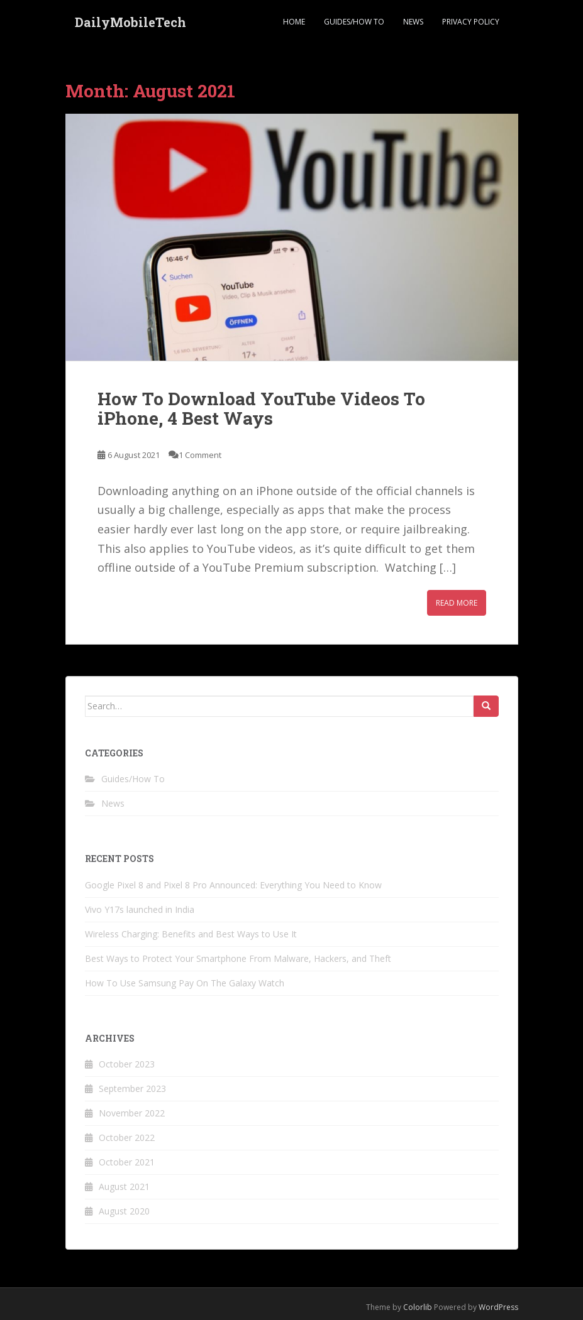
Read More (456, 602)
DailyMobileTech (130, 22)
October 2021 (127, 1162)
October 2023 (127, 1064)
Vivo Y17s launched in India (139, 909)
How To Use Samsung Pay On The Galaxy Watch (184, 983)
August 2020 (124, 1211)
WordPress (498, 1307)
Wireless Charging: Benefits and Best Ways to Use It (191, 934)
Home (294, 21)
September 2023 (132, 1088)
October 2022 (127, 1137)
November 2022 (132, 1113)
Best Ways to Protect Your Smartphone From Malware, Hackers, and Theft (238, 958)
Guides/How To (354, 21)
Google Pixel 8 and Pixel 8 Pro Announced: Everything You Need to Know (233, 885)
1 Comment (200, 455)
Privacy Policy (470, 21)
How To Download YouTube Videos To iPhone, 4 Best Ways (261, 408)
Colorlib (417, 1307)
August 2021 (124, 1186)
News (413, 21)
